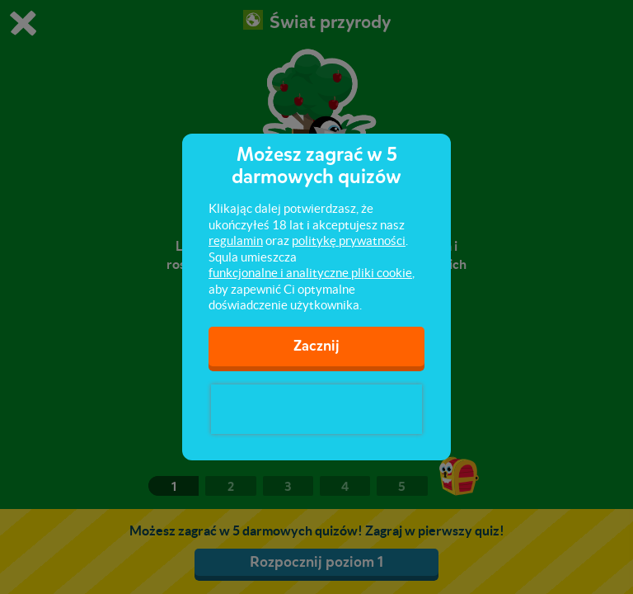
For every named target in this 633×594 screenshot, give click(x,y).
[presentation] (316, 409)
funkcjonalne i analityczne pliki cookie (310, 273)
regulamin (236, 240)
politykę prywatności (349, 240)
